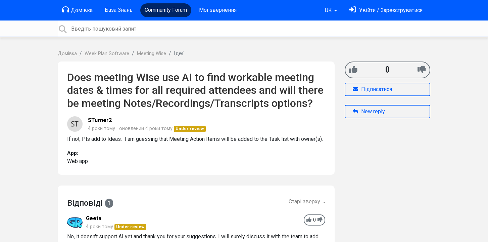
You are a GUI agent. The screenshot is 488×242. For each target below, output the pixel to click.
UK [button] (329, 10)
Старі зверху (305, 201)
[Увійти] (385, 10)
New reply (369, 111)
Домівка (77, 9)
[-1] (422, 70)
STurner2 (100, 120)
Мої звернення (218, 10)
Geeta (93, 218)
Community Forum (166, 10)
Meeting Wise (151, 53)
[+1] (353, 70)
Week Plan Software (107, 53)
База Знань (119, 10)
